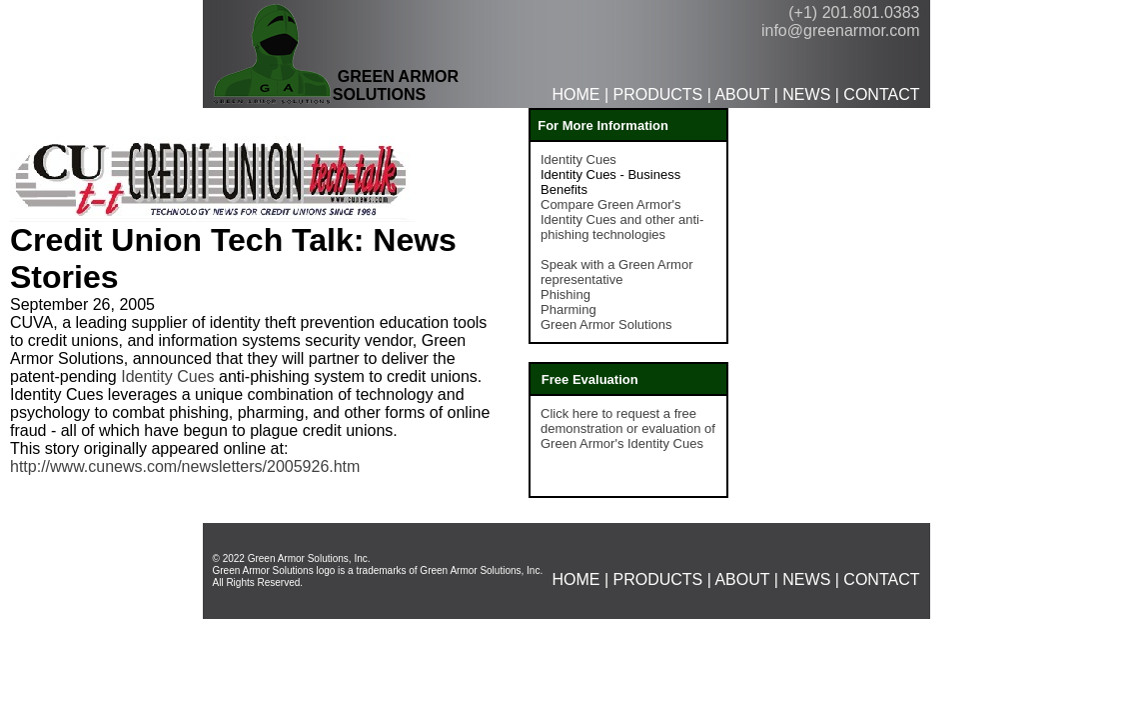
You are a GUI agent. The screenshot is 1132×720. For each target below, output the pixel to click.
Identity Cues (167, 376)
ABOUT (741, 94)
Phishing (565, 294)
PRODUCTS (657, 94)
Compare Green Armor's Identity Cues (610, 212)
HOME (575, 94)
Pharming (568, 309)
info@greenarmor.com (840, 30)
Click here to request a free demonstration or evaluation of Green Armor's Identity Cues (628, 428)
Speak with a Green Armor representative (616, 272)
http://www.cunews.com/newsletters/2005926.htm (185, 466)
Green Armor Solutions (606, 324)
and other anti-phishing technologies (622, 227)
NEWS (806, 94)
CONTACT (881, 94)
